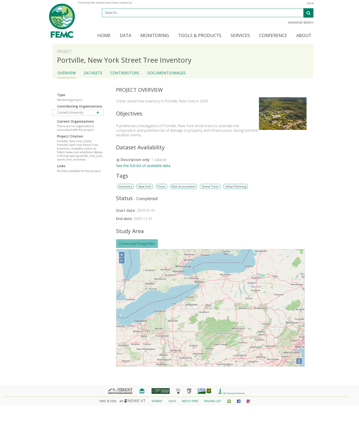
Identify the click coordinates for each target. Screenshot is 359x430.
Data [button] (125, 35)
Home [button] (104, 35)
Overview (66, 72)
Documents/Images (166, 72)
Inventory (125, 186)
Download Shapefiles (137, 243)
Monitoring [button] (154, 35)
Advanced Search (300, 22)
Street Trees (210, 186)
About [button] (303, 35)
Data (172, 401)
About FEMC (190, 401)
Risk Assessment (183, 186)
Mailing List (212, 401)
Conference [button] (273, 35)
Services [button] (240, 35)
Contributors (124, 72)
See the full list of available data (143, 165)
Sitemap (157, 401)
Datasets (93, 72)
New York (144, 186)
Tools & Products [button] (199, 35)
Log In (310, 3)
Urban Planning (235, 186)
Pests (161, 186)
